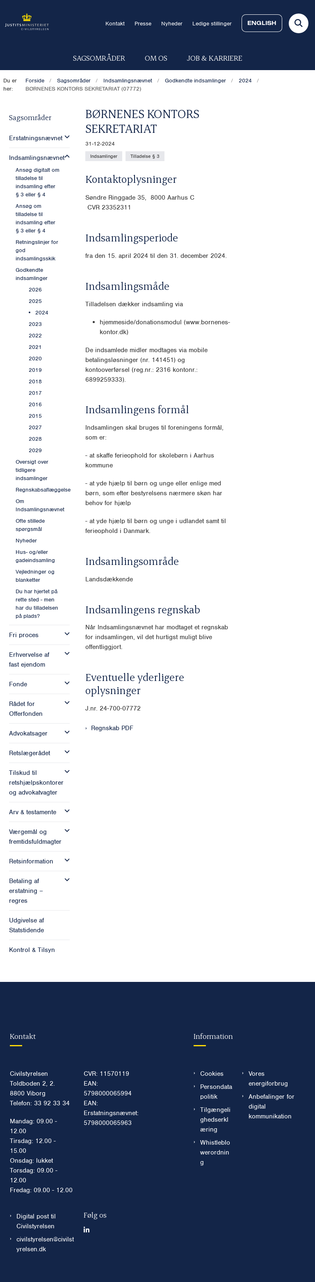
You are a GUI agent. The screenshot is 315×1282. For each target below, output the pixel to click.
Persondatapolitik (216, 1092)
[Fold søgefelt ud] (298, 23)
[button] (65, 137)
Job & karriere (214, 57)
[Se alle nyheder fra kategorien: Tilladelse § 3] (145, 156)
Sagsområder (99, 57)
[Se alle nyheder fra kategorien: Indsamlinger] (103, 156)
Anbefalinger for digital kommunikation (271, 1106)
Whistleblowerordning (215, 1152)
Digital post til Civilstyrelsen (36, 1221)
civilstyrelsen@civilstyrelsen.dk (45, 1244)
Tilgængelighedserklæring (215, 1120)
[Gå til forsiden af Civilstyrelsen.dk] (24, 23)
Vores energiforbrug (268, 1079)
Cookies (212, 1074)
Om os (156, 57)
